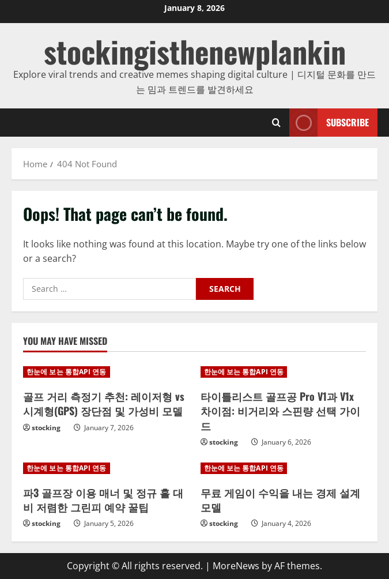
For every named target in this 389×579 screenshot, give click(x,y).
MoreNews (236, 565)
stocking (46, 428)
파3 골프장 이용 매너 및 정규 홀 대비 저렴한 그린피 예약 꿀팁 (103, 499)
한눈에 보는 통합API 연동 (67, 372)
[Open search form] (276, 122)
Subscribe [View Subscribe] (329, 122)
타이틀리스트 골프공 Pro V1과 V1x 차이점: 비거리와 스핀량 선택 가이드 (280, 411)
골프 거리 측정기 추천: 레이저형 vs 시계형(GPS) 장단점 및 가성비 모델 (103, 403)
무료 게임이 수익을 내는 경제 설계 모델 (280, 499)
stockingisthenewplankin (195, 51)
